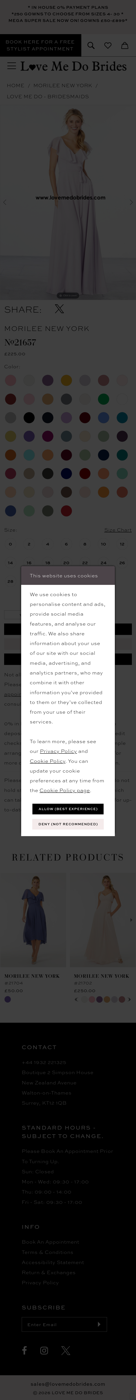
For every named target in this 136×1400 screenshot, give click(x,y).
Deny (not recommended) (68, 824)
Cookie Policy (47, 760)
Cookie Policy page (65, 790)
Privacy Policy (58, 750)
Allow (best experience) (68, 809)
